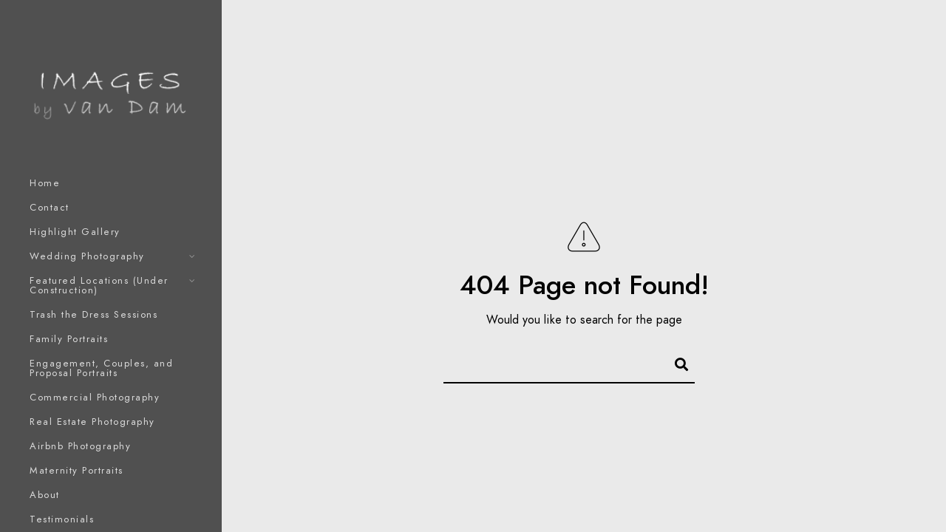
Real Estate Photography (92, 422)
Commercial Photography (95, 397)
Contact (49, 207)
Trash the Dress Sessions (93, 314)
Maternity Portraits (76, 470)
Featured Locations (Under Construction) (99, 285)
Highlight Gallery (75, 232)
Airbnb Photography (80, 446)
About (45, 495)
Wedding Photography (87, 256)
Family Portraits (69, 339)
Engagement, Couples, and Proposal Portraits (101, 368)
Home (45, 183)
